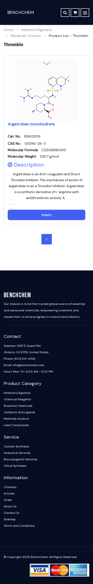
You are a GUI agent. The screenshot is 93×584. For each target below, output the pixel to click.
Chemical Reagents (17, 399)
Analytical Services (17, 453)
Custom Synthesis (16, 446)
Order (8, 500)
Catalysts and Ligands (19, 412)
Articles (9, 494)
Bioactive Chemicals (18, 406)
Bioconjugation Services (20, 459)
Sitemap (10, 519)
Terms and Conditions (19, 526)
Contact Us (12, 513)
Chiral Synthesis (15, 466)
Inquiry (47, 215)
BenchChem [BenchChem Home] (20, 12)
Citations (10, 487)
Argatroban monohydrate (31, 124)
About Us (10, 506)
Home (8, 30)
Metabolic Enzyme (26, 35)
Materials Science (16, 419)
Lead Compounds (16, 425)
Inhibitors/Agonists (36, 30)
